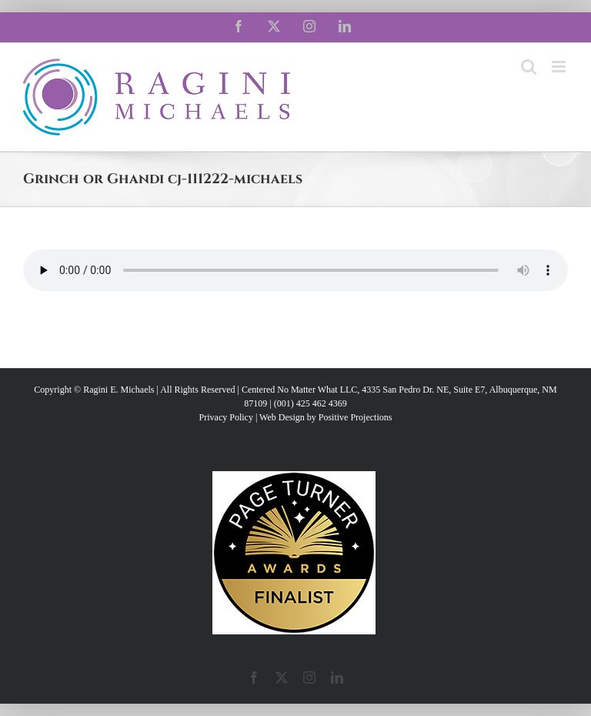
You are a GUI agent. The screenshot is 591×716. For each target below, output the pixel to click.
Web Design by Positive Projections (325, 417)
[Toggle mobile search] (528, 67)
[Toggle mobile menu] (560, 67)
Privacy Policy (226, 417)
